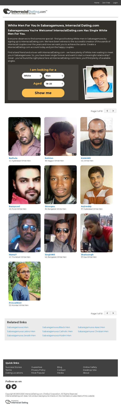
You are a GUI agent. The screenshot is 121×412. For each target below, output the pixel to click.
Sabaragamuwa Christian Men (93, 331)
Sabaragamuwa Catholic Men (57, 331)
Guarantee (36, 367)
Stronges (50, 206)
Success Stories (14, 367)
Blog (59, 367)
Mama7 (13, 254)
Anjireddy (86, 206)
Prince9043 (15, 303)
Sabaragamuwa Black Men (56, 327)
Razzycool (14, 206)
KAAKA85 (86, 158)
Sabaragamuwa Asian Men (91, 327)
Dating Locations (14, 372)
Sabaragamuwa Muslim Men (56, 335)
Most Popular (38, 372)
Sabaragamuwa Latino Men (21, 331)
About (86, 372)
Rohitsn (49, 158)
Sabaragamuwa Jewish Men (21, 335)
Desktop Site (90, 370)
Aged (37, 83)
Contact (61, 370)
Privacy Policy (38, 370)
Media (60, 372)
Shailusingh (87, 254)
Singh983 (50, 254)
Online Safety (90, 367)
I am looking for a (43, 70)
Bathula (13, 158)
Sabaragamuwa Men (17, 327)
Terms (9, 370)
